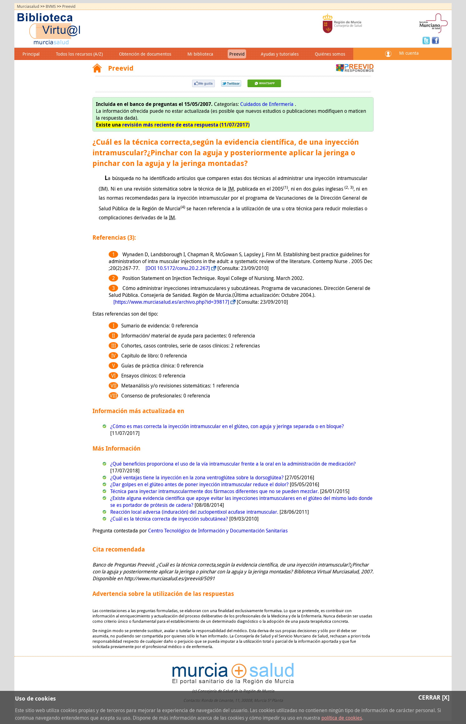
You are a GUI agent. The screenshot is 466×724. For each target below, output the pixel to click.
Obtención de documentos (145, 54)
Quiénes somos (330, 54)
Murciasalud (28, 6)
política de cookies (341, 717)
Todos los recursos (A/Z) (79, 54)
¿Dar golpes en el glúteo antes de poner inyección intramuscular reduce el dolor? (200, 484)
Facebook (435, 40)
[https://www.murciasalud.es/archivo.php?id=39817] (171, 301)
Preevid (69, 6)
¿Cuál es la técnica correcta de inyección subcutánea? (169, 518)
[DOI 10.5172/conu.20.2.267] (178, 268)
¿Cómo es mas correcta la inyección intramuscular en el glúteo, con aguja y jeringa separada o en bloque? (227, 426)
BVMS (51, 6)
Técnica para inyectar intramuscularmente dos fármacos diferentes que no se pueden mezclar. (215, 491)
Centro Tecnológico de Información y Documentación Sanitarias (218, 530)
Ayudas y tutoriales (280, 54)
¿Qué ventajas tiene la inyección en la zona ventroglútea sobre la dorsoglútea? (197, 477)
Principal (31, 54)
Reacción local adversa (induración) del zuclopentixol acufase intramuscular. (195, 511)
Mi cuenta (409, 53)
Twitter (427, 40)
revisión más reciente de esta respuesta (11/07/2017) (186, 124)
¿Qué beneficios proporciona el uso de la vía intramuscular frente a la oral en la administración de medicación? (233, 463)
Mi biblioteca (200, 54)
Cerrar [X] (433, 697)
